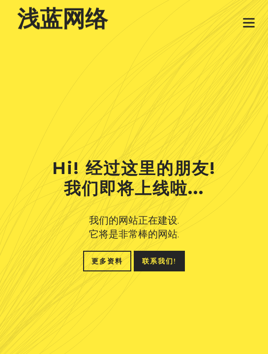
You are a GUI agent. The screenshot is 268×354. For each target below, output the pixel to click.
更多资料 (107, 261)
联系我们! (159, 261)
